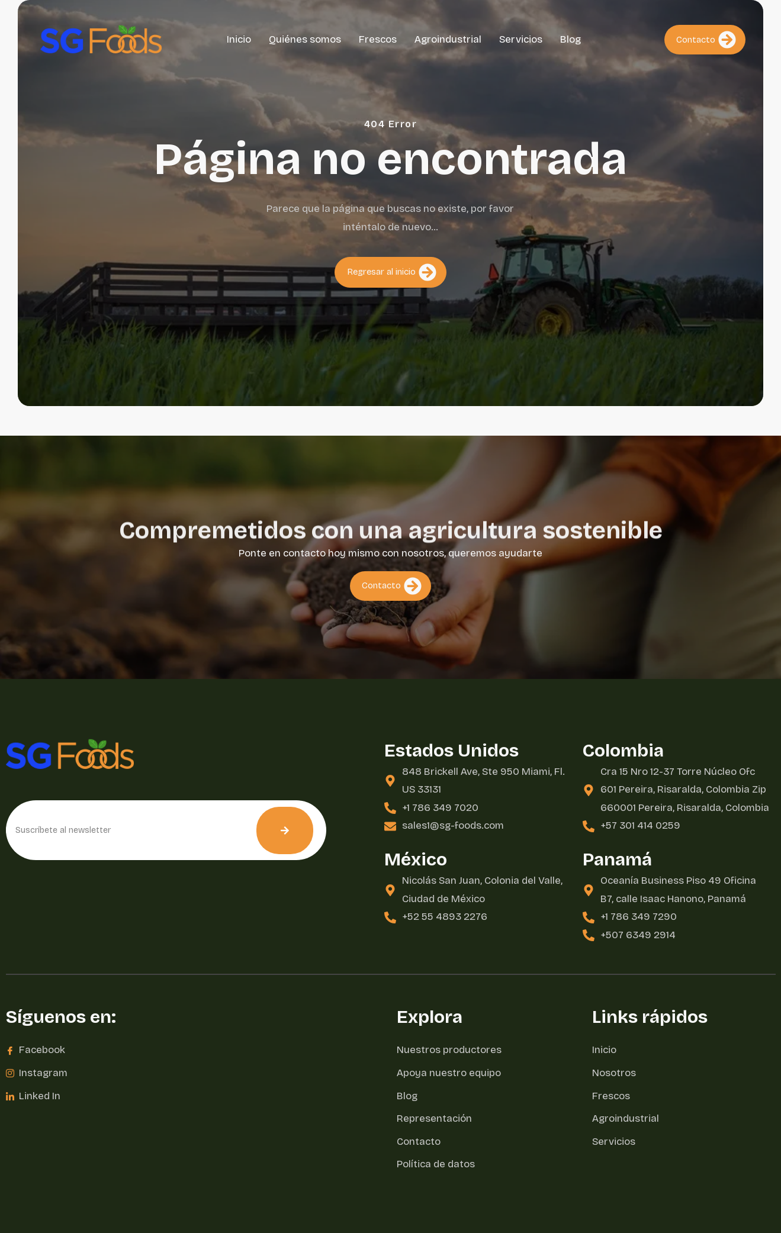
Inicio (239, 39)
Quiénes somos (305, 39)
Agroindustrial (447, 39)
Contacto (706, 40)
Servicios (520, 39)
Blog (570, 39)
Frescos (378, 39)
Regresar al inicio (391, 282)
